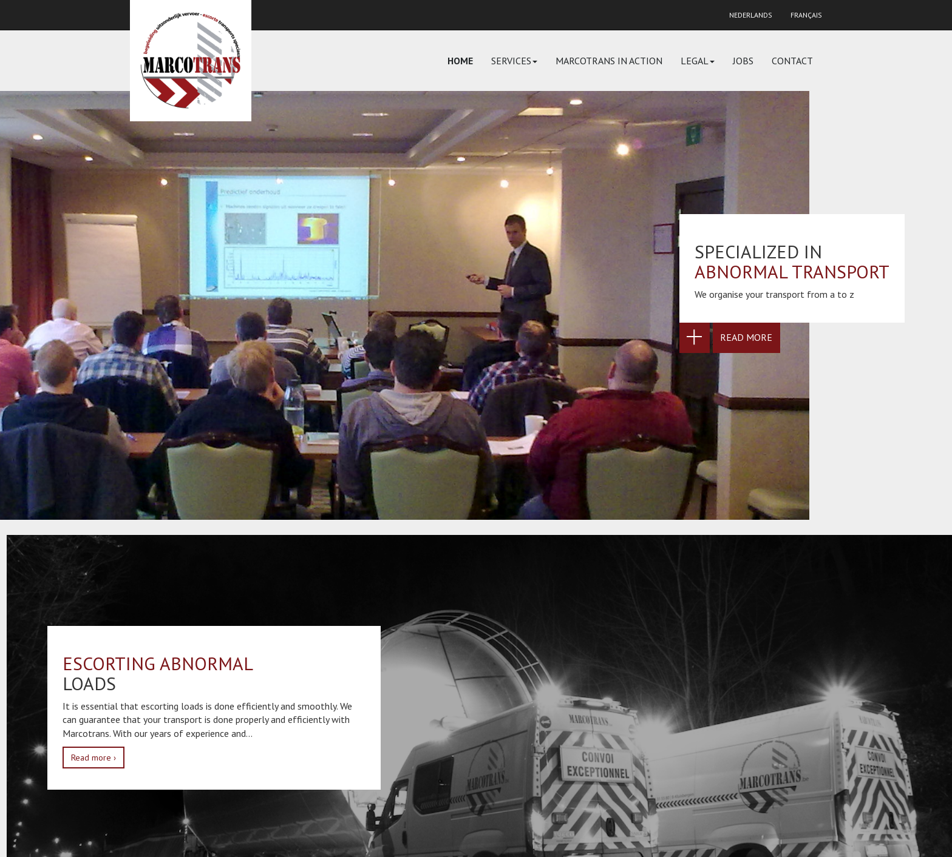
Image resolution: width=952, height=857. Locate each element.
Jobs (743, 61)
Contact (792, 61)
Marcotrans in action (609, 61)
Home (460, 61)
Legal (698, 61)
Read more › (93, 757)
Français (806, 14)
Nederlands (750, 14)
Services (514, 61)
